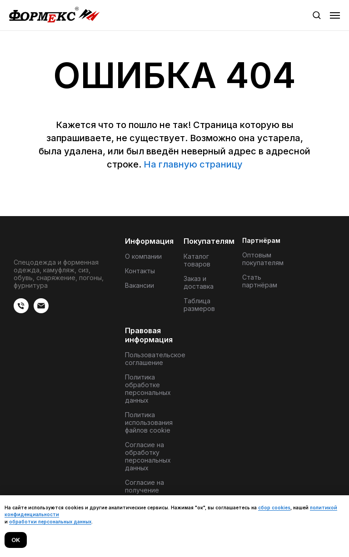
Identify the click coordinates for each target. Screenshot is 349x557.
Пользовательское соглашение (155, 358)
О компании (143, 256)
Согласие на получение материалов (144, 490)
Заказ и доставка (199, 282)
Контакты (140, 271)
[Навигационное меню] (335, 15)
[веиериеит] (21, 311)
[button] (316, 14)
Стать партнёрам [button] (259, 281)
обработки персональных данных (50, 521)
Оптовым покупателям (263, 258)
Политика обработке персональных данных (148, 388)
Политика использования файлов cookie (149, 422)
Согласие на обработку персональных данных (148, 456)
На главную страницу (193, 164)
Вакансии (139, 285)
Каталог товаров (197, 260)
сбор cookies (274, 507)
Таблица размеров (199, 304)
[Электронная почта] (41, 311)
